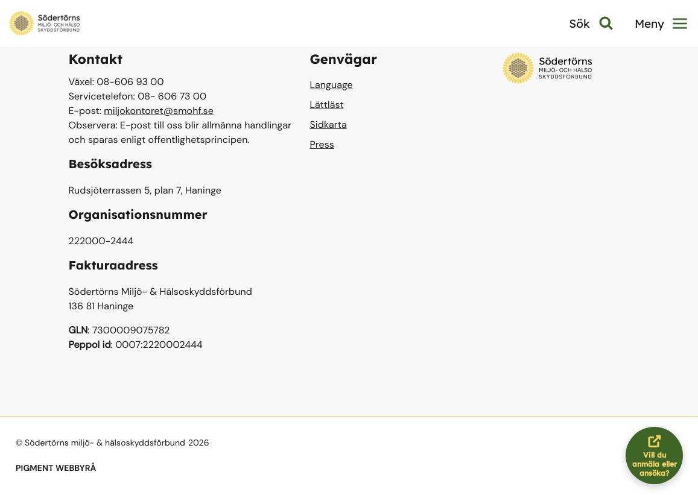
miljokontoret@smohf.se (159, 110)
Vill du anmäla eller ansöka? (658, 456)
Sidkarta (328, 124)
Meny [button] (661, 23)
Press (322, 144)
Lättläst (327, 104)
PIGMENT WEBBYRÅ (56, 468)
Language (331, 84)
